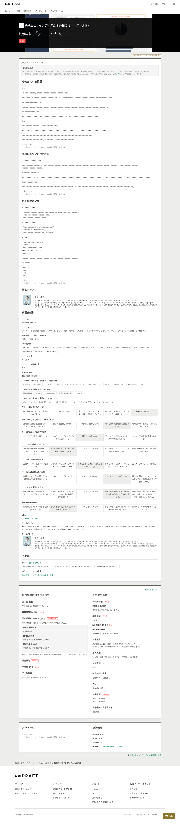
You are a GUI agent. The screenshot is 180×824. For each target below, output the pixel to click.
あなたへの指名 (44, 763)
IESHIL (147, 815)
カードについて (35, 563)
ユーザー (8, 11)
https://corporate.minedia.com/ (110, 747)
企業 (18, 11)
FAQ (93, 793)
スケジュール (40, 11)
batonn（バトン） (158, 815)
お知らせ (95, 789)
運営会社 (133, 789)
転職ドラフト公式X (61, 798)
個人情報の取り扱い (138, 798)
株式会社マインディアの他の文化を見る (38, 575)
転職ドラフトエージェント (26, 793)
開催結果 (27, 11)
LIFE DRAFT (58, 793)
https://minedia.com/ (30, 518)
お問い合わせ (97, 798)
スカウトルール (56, 11)
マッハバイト (128, 815)
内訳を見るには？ (152, 590)
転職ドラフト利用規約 (139, 793)
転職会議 (139, 815)
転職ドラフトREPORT (62, 789)
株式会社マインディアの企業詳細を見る (147, 56)
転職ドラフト (20, 763)
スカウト (32, 763)
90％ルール (121, 74)
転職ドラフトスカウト (24, 789)
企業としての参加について (103, 802)
